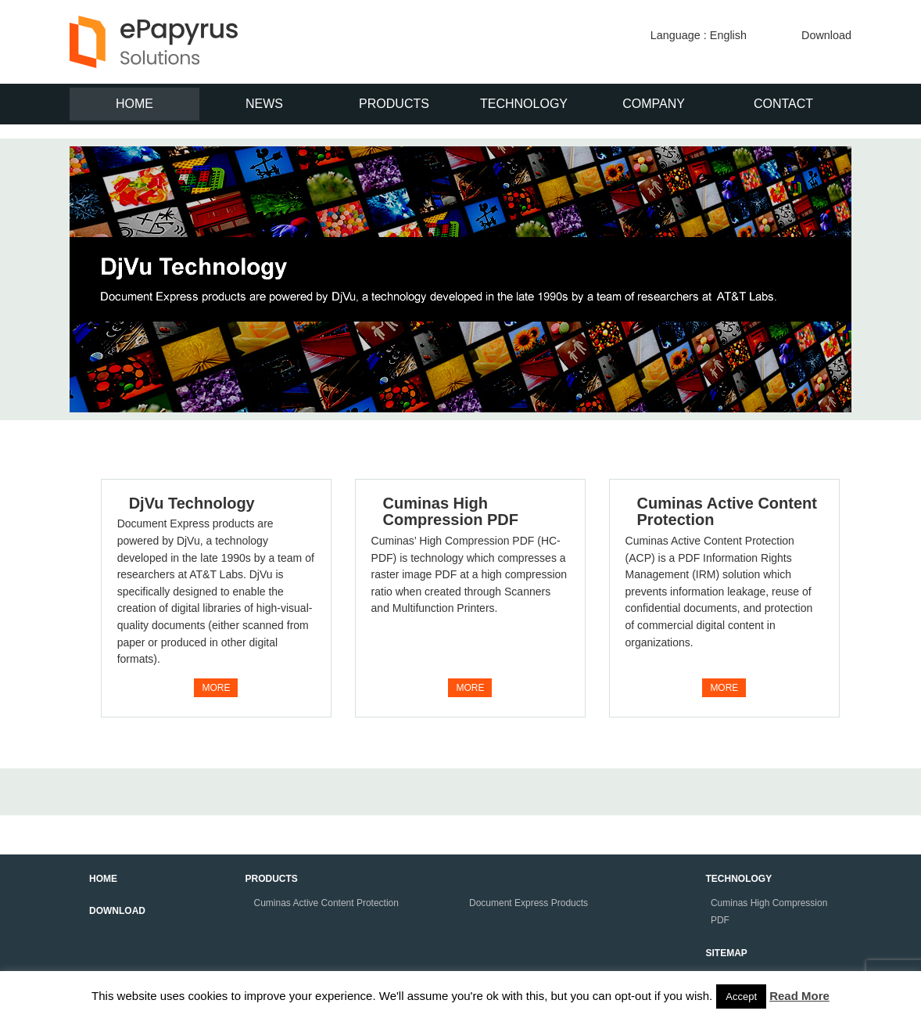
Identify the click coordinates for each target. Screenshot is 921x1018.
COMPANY (653, 103)
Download (826, 35)
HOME (134, 103)
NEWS (264, 103)
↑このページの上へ (874, 851)
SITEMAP (726, 953)
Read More (799, 995)
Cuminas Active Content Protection (727, 512)
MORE (216, 687)
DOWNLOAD (117, 910)
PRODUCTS (394, 103)
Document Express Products (528, 902)
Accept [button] (741, 996)
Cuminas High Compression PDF (450, 512)
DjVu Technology (192, 503)
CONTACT (783, 103)
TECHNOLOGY (524, 103)
